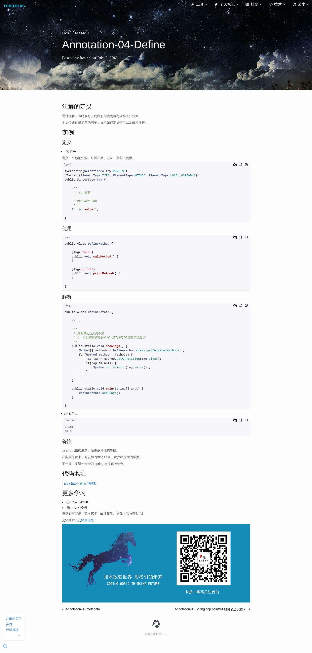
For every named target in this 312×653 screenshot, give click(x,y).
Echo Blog (14, 6)
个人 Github (77, 502)
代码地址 (12, 630)
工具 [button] (198, 4)
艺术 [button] (300, 4)
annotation (80, 32)
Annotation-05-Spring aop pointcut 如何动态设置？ (212, 609)
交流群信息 (86, 520)
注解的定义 (14, 618)
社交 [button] (253, 4)
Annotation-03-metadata (81, 609)
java (66, 32)
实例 (9, 624)
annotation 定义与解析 (80, 483)
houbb (85, 57)
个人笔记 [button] (226, 4)
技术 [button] (277, 4)
